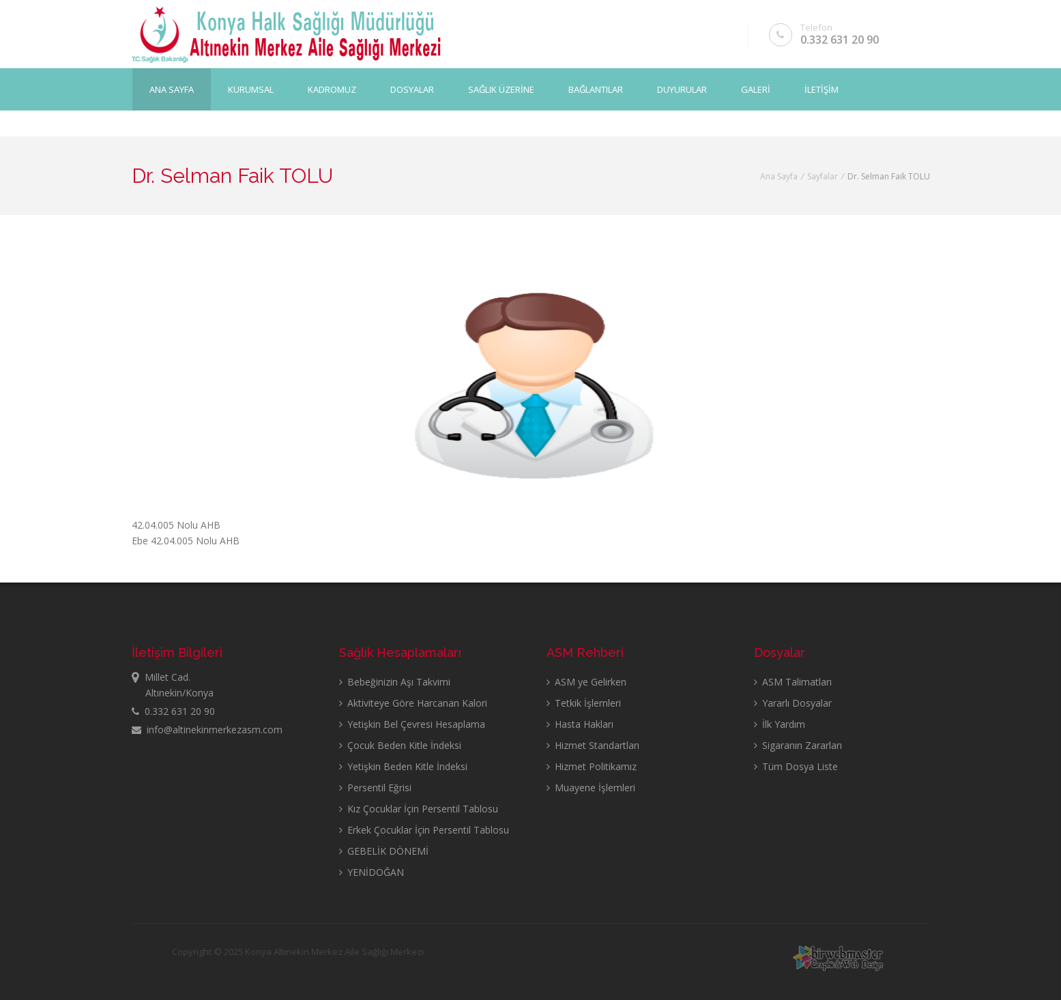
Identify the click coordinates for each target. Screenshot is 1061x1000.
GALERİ (755, 89)
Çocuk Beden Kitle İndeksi (400, 745)
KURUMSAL (251, 89)
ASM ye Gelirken (586, 681)
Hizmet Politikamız (592, 766)
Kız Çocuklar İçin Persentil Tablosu (418, 808)
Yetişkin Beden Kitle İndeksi (403, 766)
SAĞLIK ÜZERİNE (501, 89)
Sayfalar (822, 176)
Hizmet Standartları (593, 745)
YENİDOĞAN (371, 872)
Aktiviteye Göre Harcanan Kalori (413, 702)
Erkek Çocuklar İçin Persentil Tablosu (424, 829)
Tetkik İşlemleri (584, 702)
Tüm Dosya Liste (796, 766)
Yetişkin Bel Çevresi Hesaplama (412, 724)
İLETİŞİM (821, 89)
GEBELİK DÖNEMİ (383, 850)
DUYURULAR (682, 89)
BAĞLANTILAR (595, 89)
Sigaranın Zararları (798, 745)
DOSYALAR (412, 89)
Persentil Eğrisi (375, 787)
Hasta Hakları (580, 724)
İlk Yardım (779, 724)
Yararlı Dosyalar (793, 702)
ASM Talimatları (793, 681)
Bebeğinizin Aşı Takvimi (394, 681)
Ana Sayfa (171, 89)
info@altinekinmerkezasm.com (207, 729)
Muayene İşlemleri (591, 787)
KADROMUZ (332, 89)
